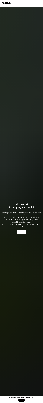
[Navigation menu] (41, 3)
